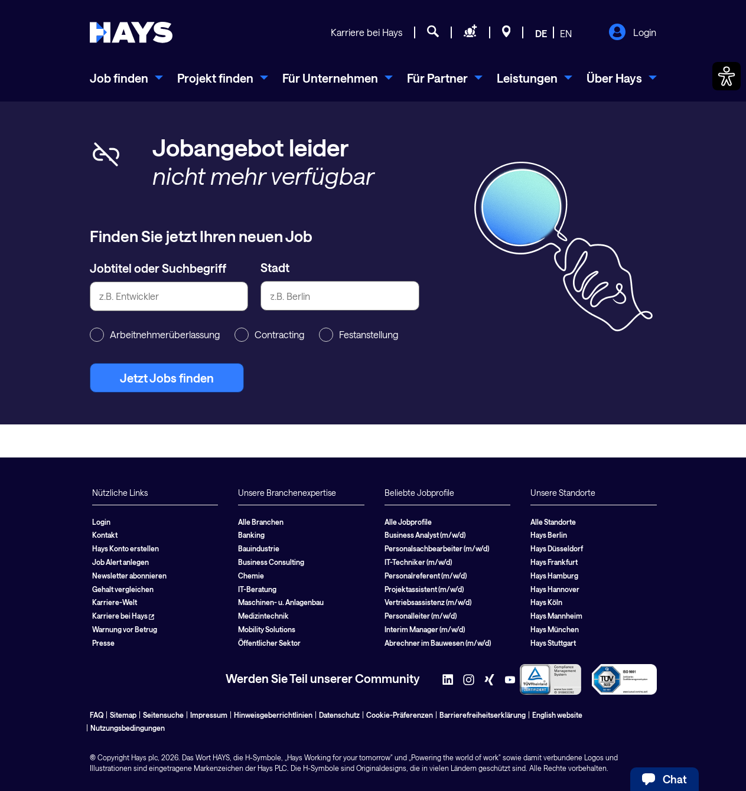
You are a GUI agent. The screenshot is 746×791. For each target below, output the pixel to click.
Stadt (274, 267)
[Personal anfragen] (470, 33)
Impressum (208, 715)
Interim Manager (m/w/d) (425, 629)
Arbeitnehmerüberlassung (155, 335)
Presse (103, 643)
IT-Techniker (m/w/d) (418, 562)
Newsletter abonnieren (129, 575)
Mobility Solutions (266, 629)
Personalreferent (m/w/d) (426, 575)
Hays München (554, 629)
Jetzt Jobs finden (167, 378)
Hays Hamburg (554, 575)
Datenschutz (339, 715)
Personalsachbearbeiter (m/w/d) (437, 548)
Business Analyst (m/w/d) (425, 535)
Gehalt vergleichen (123, 589)
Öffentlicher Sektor (269, 643)
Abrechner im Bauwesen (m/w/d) (438, 643)
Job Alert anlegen (120, 562)
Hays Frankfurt (554, 562)
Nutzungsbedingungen (127, 728)
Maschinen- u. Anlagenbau (281, 602)
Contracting (269, 335)
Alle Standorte (553, 522)
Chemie (251, 575)
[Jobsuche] (433, 33)
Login (632, 33)
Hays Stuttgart (553, 643)
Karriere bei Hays (366, 32)
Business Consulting (271, 562)
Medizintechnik (263, 616)
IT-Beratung (257, 589)
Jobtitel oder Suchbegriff (158, 268)
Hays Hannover (554, 589)
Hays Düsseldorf (556, 548)
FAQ (96, 715)
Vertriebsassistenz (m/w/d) (428, 602)
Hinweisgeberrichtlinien (273, 715)
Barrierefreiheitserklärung (482, 715)
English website (557, 715)
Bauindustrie (258, 548)
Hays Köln (546, 602)
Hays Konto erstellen (125, 548)
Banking (251, 535)
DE (541, 33)
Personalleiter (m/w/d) (421, 616)
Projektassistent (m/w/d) (424, 589)
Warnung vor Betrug (124, 629)
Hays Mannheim (556, 616)
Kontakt (105, 535)
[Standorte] (506, 33)
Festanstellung (358, 335)
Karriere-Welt (114, 602)
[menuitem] (126, 78)
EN (566, 33)
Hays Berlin (548, 535)
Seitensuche (163, 715)
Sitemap (123, 715)
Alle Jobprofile (408, 522)
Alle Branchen (261, 522)
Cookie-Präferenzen (399, 715)
